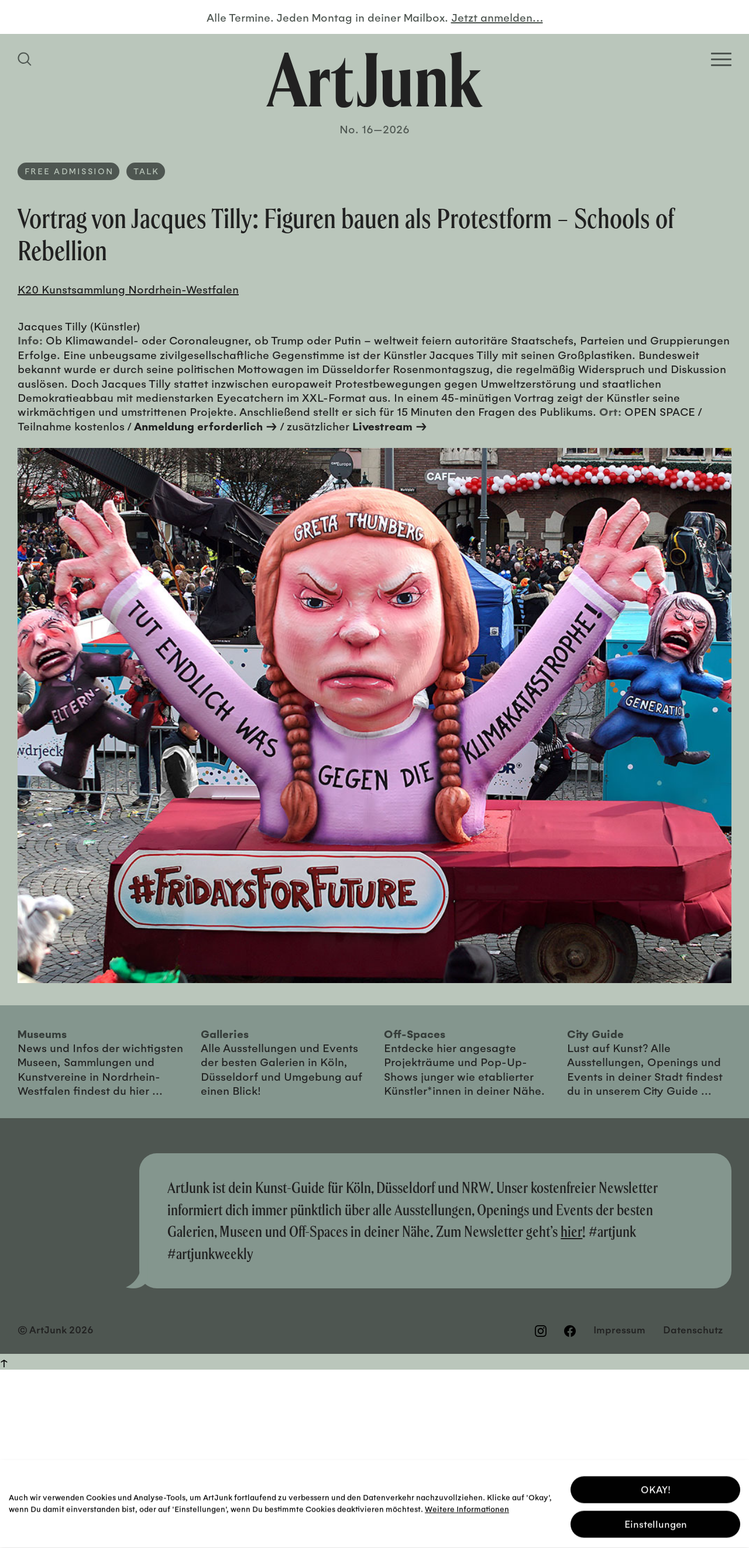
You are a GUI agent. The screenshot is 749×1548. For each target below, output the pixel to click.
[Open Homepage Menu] (721, 59)
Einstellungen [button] (655, 1521)
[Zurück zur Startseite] (374, 79)
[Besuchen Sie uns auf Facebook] (570, 1331)
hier (571, 1231)
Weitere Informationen (467, 1506)
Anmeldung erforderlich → (205, 426)
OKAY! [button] (656, 1486)
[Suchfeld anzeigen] (26, 59)
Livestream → (389, 426)
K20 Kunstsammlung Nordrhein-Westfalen (128, 289)
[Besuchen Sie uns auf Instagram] (541, 1331)
